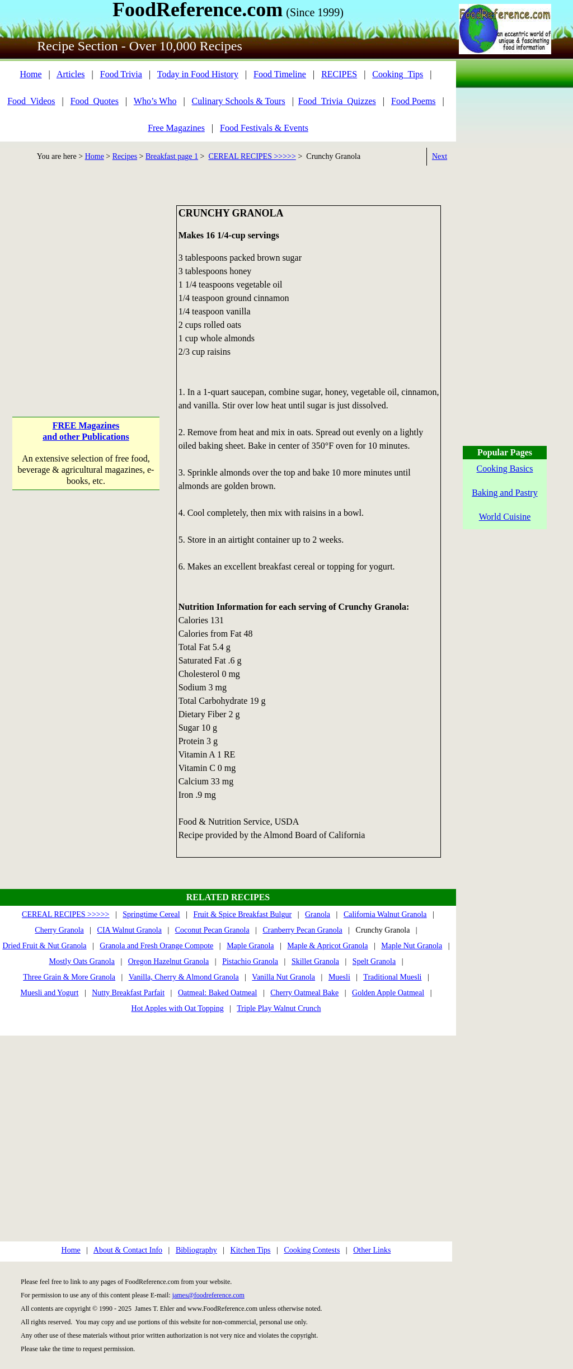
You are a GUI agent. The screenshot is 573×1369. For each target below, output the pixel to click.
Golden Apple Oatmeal (388, 993)
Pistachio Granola (250, 961)
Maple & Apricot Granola (327, 946)
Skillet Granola (315, 961)
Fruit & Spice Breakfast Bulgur (242, 914)
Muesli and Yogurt (50, 993)
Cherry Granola (59, 930)
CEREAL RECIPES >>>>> (251, 156)
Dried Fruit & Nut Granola (44, 946)
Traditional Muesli (392, 977)
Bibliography (196, 1250)
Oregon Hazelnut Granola (168, 961)
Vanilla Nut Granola (283, 977)
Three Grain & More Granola (69, 977)
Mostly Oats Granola (81, 961)
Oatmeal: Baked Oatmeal (217, 993)
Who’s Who (155, 101)
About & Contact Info (127, 1250)
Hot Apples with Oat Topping (177, 1008)
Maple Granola (250, 946)
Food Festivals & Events (264, 128)
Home (30, 74)
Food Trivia (121, 74)
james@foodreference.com (208, 1295)
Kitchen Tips (251, 1250)
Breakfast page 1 (171, 156)
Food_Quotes (95, 101)
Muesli (339, 977)
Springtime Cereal (151, 914)
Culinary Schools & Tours (238, 101)
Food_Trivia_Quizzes (337, 101)
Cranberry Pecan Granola (302, 930)
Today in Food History (197, 74)
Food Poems (413, 101)
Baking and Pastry (504, 492)
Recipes (124, 156)
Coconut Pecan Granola (212, 930)
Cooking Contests (312, 1250)
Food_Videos (31, 101)
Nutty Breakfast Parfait (128, 993)
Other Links (372, 1250)
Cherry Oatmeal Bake (304, 993)
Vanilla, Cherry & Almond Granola (184, 977)
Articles (71, 74)
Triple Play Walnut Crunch (279, 1008)
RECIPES (339, 74)
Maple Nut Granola (411, 946)
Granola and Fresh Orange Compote (156, 946)
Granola (317, 914)
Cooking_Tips (397, 74)
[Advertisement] (86, 275)
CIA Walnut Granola (129, 930)
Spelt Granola (374, 961)
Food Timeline (279, 74)
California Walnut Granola (385, 914)
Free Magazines (176, 128)
